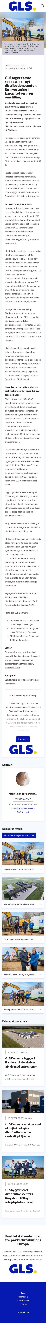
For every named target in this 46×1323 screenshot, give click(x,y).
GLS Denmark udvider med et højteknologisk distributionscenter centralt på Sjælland (23, 1130)
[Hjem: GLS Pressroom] (22, 6)
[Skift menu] (4, 6)
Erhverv (8, 652)
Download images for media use (19, 835)
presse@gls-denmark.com (23, 808)
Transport (35, 656)
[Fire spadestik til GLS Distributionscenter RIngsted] (23, 994)
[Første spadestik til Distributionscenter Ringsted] (23, 853)
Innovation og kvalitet (28, 679)
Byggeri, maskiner (13, 659)
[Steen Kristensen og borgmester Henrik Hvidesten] (23, 959)
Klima (17, 667)
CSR (7, 679)
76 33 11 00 (23, 812)
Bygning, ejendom (21, 656)
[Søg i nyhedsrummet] (43, 6)
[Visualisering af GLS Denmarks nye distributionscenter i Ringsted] (23, 889)
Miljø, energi (18, 652)
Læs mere (23, 739)
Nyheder (13, 679)
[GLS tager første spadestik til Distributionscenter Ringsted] (23, 923)
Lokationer (10, 683)
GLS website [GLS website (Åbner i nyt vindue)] (23, 1312)
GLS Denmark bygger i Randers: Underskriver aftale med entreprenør (21, 1062)
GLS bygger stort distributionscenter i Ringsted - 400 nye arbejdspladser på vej (19, 1196)
